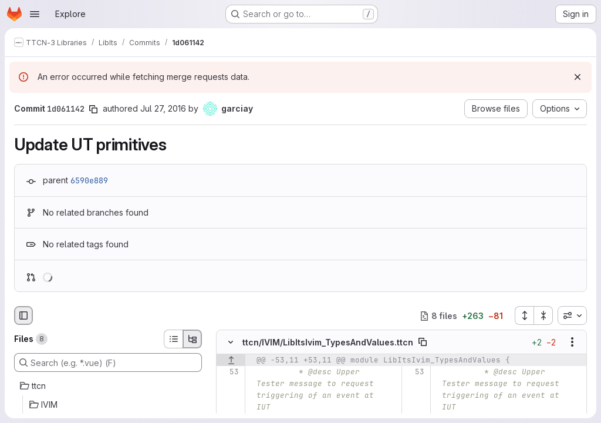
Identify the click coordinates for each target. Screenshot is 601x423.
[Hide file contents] (231, 342)
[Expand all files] (524, 315)
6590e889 (89, 180)
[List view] (173, 339)
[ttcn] (108, 386)
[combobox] (572, 315)
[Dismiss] (577, 77)
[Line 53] (229, 372)
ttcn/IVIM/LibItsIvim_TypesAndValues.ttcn (327, 342)
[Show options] (572, 342)
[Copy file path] (423, 342)
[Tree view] (192, 339)
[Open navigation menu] (34, 14)
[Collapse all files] (543, 315)
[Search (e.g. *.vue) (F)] (108, 362)
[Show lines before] (231, 361)
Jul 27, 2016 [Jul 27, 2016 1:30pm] (163, 108)
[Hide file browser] (23, 315)
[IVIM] (108, 404)
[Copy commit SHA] (93, 109)
